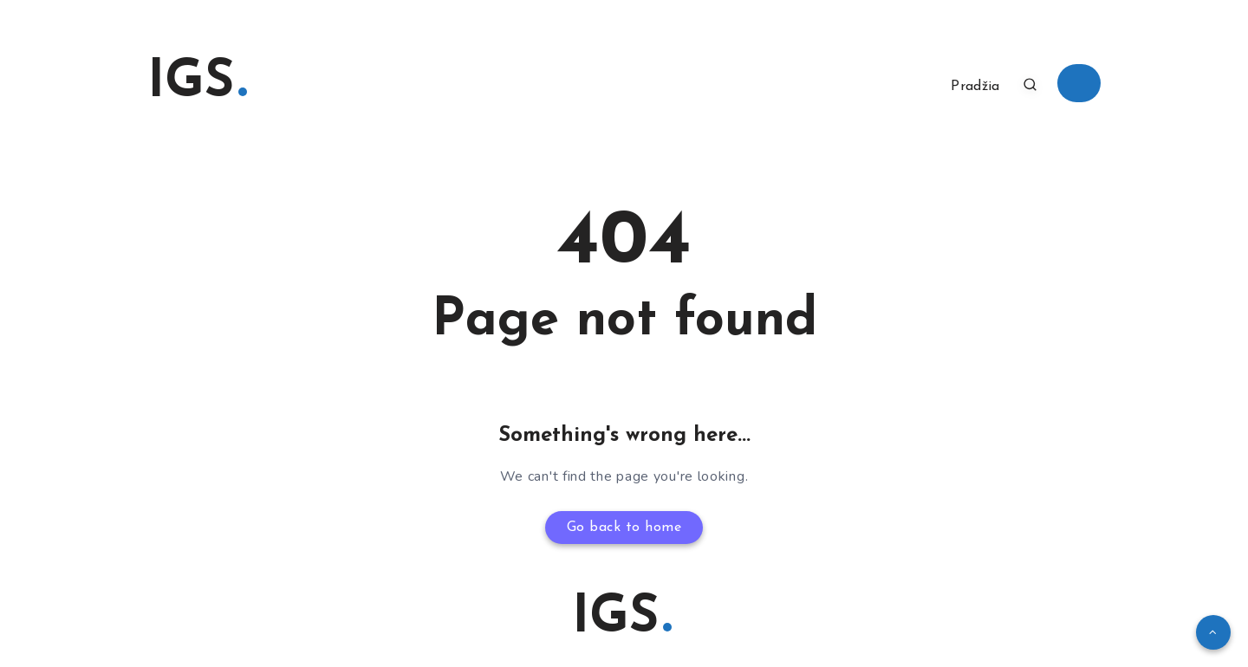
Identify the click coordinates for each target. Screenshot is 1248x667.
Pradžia (975, 87)
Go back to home (624, 527)
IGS (197, 83)
